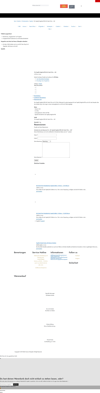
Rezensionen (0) (37, 99)
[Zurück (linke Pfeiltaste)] (0, 392)
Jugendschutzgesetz (63, 259)
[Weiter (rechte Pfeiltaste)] (1, 392)
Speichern (16, 384)
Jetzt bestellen (39, 191)
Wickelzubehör (25, 21)
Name (36, 135)
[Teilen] (3, 390)
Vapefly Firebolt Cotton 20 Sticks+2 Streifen (46, 243)
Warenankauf (20, 276)
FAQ (52, 258)
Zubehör (19, 21)
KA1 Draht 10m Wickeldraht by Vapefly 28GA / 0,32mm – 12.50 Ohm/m (53, 213)
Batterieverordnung (55, 259)
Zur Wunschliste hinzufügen (42, 79)
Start (15, 21)
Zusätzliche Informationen (40, 97)
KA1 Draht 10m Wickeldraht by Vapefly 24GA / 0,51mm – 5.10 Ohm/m (52, 185)
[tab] (66, 96)
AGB (52, 255)
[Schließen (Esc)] (4, 390)
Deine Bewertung (38, 141)
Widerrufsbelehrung (55, 256)
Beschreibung (37, 96)
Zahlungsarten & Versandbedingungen (59, 257)
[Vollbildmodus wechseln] (1, 390)
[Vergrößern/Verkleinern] (0, 390)
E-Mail (36, 138)
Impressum (64, 255)
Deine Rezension (38, 157)
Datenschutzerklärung (57, 255)
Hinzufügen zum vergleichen (42, 81)
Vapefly (31, 21)
